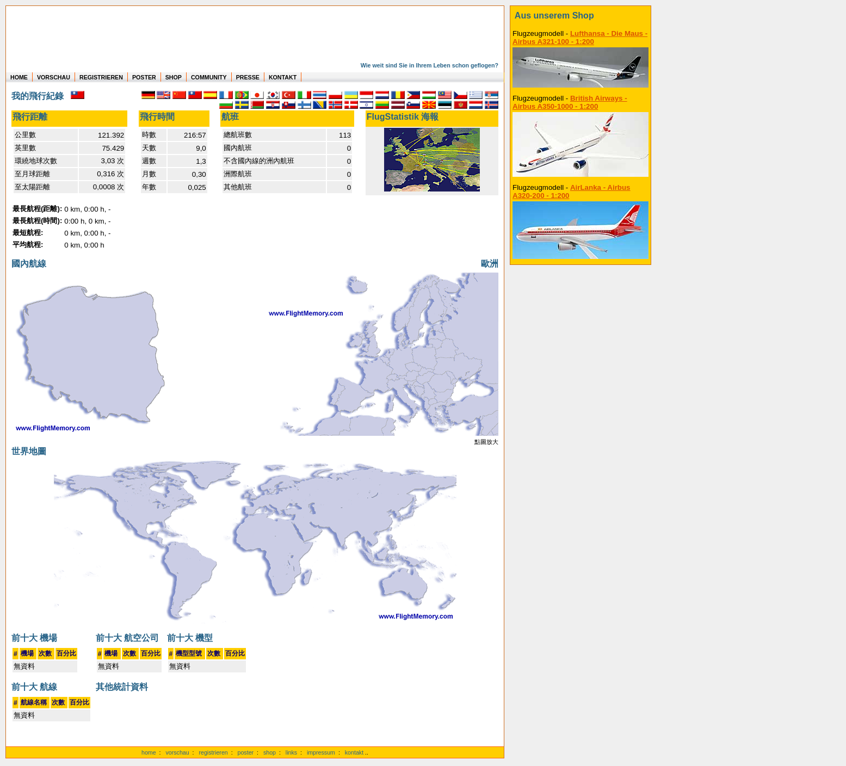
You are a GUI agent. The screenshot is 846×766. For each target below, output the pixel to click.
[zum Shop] (580, 16)
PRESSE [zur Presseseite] (248, 77)
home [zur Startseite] (148, 752)
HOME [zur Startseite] (19, 77)
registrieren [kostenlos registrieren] (213, 752)
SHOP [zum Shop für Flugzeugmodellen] (173, 77)
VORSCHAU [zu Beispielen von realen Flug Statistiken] (53, 77)
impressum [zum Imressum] (321, 752)
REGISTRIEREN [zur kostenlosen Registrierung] (101, 77)
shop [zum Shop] (269, 752)
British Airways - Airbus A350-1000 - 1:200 (569, 102)
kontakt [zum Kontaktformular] (354, 752)
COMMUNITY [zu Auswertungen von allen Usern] (209, 77)
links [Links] (291, 752)
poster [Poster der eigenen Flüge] (246, 752)
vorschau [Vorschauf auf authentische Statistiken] (177, 752)
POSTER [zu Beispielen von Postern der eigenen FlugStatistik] (144, 77)
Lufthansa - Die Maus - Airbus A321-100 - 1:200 (579, 37)
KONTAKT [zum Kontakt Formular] (283, 77)
